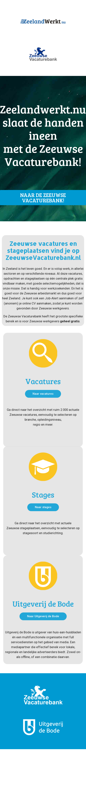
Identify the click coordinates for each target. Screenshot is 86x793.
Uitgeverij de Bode (43, 627)
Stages (43, 518)
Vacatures (43, 406)
